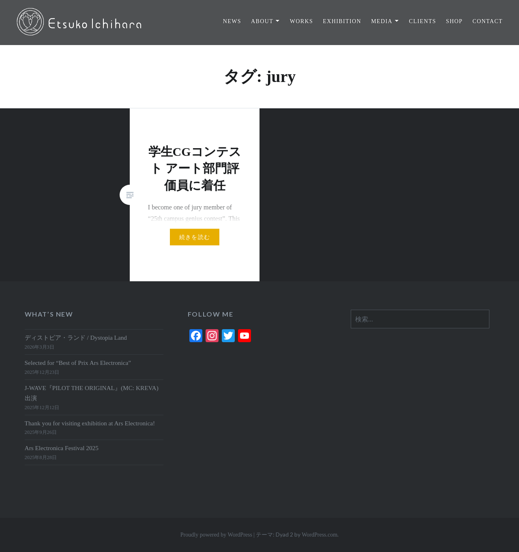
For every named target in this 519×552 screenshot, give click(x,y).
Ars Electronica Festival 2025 (62, 447)
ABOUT (262, 21)
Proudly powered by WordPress (216, 535)
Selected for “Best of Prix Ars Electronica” (78, 362)
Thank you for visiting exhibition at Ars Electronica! (90, 423)
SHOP (454, 21)
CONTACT (487, 21)
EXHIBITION (342, 21)
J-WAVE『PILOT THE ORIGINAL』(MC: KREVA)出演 (92, 392)
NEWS (232, 21)
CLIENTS (422, 21)
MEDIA (381, 21)
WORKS (301, 21)
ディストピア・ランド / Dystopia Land (76, 337)
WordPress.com (319, 535)
